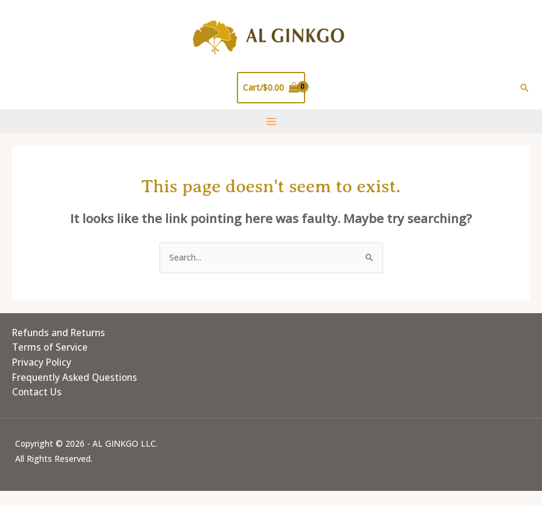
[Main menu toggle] (271, 121)
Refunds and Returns (58, 332)
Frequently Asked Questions (74, 377)
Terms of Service (50, 347)
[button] (524, 87)
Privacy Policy (41, 362)
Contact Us (37, 391)
